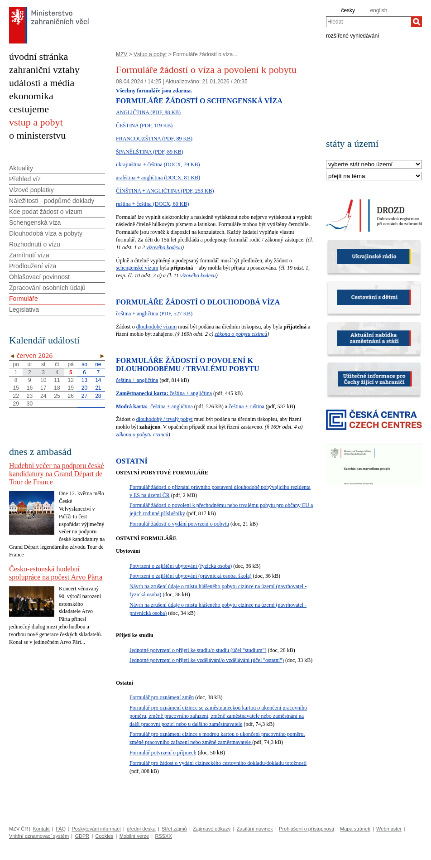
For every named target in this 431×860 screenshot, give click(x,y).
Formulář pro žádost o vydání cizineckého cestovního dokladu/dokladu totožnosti (217, 763)
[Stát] (374, 164)
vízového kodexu (164, 247)
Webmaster (389, 828)
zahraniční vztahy (44, 69)
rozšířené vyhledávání (352, 35)
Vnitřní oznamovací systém (39, 836)
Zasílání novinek (255, 828)
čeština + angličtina (137, 380)
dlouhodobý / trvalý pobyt (164, 419)
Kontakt (41, 828)
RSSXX (163, 836)
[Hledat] (416, 21)
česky (348, 10)
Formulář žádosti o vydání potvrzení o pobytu (179, 524)
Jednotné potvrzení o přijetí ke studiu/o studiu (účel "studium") (197, 650)
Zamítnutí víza (29, 255)
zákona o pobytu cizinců (241, 334)
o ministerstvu (37, 135)
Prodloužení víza (32, 266)
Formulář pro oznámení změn (161, 697)
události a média (41, 82)
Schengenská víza (35, 222)
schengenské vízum (137, 268)
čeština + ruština (246, 406)
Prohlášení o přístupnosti (306, 828)
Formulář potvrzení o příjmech (162, 752)
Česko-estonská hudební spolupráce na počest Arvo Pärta (55, 573)
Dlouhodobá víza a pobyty (45, 233)
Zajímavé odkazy (211, 828)
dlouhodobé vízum (156, 327)
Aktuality (21, 168)
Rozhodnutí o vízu (34, 244)
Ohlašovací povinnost (39, 276)
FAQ (61, 828)
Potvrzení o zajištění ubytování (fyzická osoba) (180, 566)
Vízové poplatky (31, 189)
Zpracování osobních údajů (47, 287)
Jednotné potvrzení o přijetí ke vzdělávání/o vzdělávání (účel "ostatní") (206, 660)
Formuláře (23, 298)
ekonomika (31, 95)
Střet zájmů (174, 828)
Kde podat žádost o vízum (45, 211)
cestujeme (29, 109)
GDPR (82, 836)
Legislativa (24, 309)
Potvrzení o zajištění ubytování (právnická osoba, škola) (190, 576)
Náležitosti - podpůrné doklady (51, 200)
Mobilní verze (134, 836)
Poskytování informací (96, 828)
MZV (121, 54)
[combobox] (368, 21)
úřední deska (141, 828)
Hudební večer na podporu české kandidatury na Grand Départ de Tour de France (56, 474)
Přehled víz (25, 179)
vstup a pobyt (36, 122)
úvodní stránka (38, 56)
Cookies (105, 836)
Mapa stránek (355, 828)
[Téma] (374, 176)
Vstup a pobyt (150, 54)
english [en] (378, 10)
